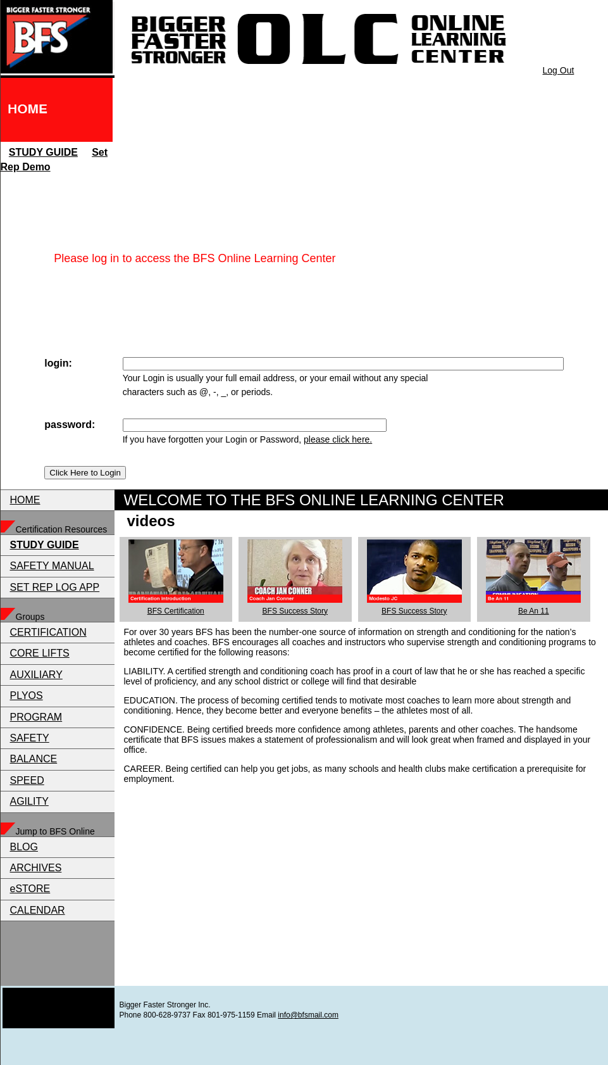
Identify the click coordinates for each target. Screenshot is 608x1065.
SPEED (27, 780)
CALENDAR (37, 910)
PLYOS (26, 695)
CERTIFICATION (48, 632)
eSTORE (30, 888)
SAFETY (29, 738)
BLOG (24, 846)
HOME (25, 500)
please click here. (338, 439)
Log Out (558, 70)
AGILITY (29, 801)
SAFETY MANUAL (52, 565)
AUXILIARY (36, 674)
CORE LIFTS (40, 653)
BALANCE (34, 758)
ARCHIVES (36, 867)
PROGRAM (36, 717)
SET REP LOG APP (55, 587)
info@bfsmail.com (308, 1015)
